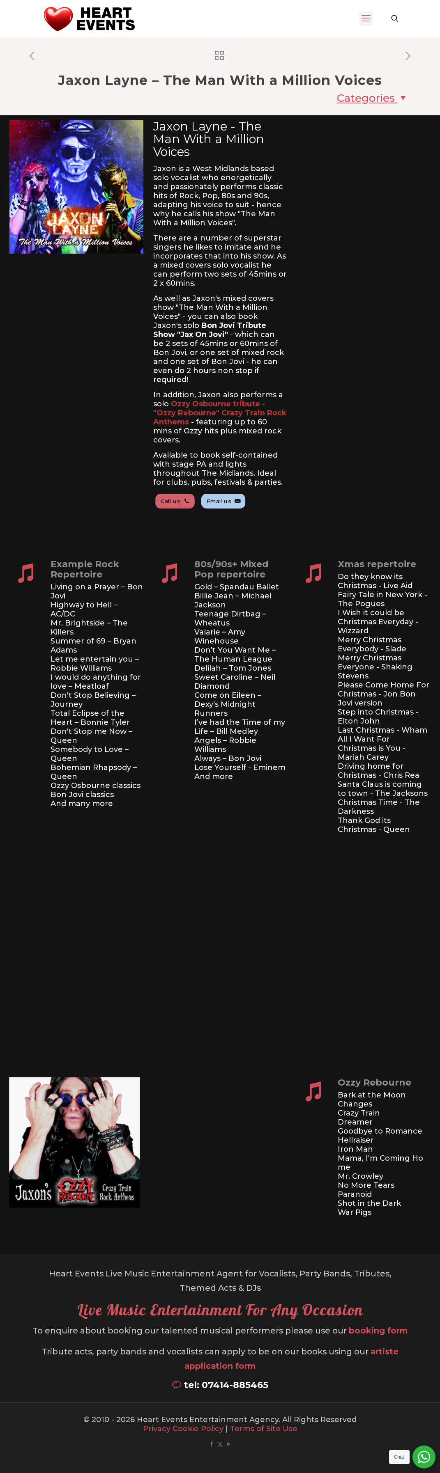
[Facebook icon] (211, 1444)
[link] (57, 1147)
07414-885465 (235, 1385)
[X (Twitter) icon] (220, 1444)
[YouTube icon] (229, 1444)
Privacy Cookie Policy (183, 1428)
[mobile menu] (366, 18)
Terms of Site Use (263, 1428)
